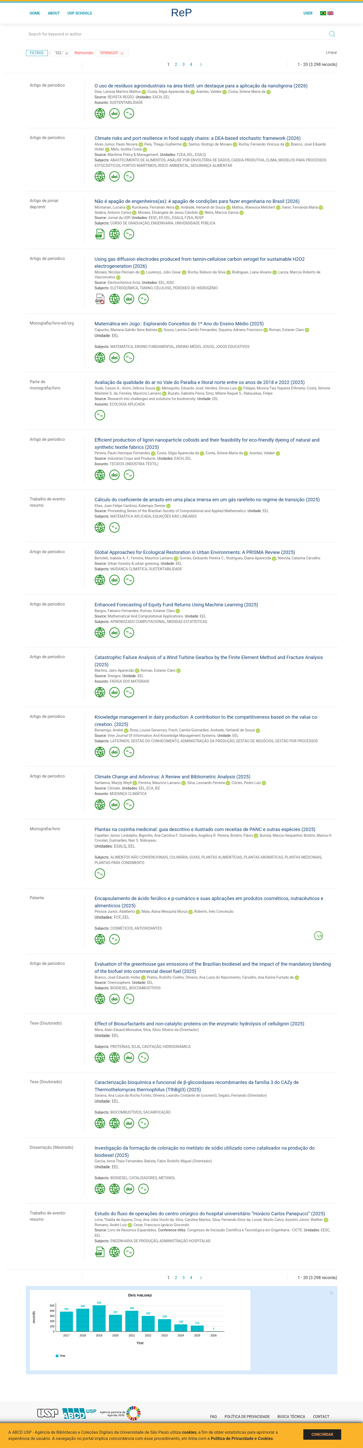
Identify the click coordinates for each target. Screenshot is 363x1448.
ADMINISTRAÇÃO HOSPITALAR (184, 1241)
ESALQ (200, 155)
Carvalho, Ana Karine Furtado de (268, 977)
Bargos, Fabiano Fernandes (117, 611)
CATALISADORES (143, 1178)
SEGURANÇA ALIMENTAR (211, 165)
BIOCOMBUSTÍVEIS (144, 988)
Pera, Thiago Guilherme (163, 144)
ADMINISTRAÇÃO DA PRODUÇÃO (207, 741)
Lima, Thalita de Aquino (114, 1220)
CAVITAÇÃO (151, 1047)
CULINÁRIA (178, 857)
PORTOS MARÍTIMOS (139, 165)
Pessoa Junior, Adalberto (115, 911)
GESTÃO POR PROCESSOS (296, 741)
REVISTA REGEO (121, 97)
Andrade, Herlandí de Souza (203, 207)
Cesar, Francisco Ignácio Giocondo (161, 1225)
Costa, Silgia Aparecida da (168, 92)
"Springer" (112, 53)
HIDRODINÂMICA (177, 1047)
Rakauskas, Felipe (258, 393)
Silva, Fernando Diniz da (231, 1220)
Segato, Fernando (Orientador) (242, 1095)
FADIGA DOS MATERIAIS (129, 681)
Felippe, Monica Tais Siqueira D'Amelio (274, 388)
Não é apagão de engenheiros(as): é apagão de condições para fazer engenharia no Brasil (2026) (197, 201)
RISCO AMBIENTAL (173, 165)
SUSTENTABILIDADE (126, 102)
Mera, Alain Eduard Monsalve (118, 1030)
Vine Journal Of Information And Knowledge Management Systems (162, 735)
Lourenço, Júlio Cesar (163, 272)
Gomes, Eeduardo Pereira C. (202, 558)
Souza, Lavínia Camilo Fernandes (190, 330)
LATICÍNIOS (119, 741)
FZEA (181, 155)
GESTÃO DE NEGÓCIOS (254, 741)
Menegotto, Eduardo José (182, 388)
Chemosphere (119, 982)
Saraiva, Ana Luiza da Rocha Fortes (123, 1095)
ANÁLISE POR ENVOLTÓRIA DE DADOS (198, 160)
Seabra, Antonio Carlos (113, 212)
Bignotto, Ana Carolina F (158, 835)
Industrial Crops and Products (132, 458)
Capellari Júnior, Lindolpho (116, 835)
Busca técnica (291, 1417)
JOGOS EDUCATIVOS (233, 347)
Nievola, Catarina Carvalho (299, 558)
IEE (157, 788)
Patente (37, 897)
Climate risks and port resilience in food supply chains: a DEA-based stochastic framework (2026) (198, 138)
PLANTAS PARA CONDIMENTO (120, 863)
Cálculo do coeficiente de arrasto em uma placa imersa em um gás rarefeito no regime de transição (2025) (207, 499)
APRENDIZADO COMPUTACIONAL (138, 622)
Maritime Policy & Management (133, 155)
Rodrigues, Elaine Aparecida (248, 558)
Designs (114, 676)
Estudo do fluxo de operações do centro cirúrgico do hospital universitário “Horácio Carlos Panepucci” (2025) (210, 1213)
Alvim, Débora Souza (138, 388)
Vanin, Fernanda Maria (300, 207)
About (54, 13)
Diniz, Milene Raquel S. (224, 393)
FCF (117, 917)
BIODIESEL (119, 988)
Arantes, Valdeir (209, 92)
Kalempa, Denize (152, 506)
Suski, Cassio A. (107, 388)
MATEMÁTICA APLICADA (130, 516)
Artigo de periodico (47, 85)
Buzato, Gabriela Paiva (186, 393)
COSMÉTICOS (121, 928)
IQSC (170, 282)
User (307, 13)
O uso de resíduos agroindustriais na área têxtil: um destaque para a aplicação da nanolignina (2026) (201, 85)
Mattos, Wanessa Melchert (253, 207)
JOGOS (208, 347)
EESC (153, 218)
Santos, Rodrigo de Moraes (210, 144)
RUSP (199, 218)
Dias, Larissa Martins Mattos (118, 92)
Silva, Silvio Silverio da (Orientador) (171, 1030)
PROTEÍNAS (120, 1047)
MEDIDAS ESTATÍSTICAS (187, 622)
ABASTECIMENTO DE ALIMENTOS (138, 160)
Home (35, 13)
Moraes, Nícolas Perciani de (117, 272)
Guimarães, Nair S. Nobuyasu (132, 840)
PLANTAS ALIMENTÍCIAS (221, 857)
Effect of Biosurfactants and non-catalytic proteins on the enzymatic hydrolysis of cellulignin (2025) (199, 1023)
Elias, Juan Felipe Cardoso (116, 506)
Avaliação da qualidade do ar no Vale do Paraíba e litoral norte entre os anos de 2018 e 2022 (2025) (200, 382)
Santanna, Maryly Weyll (113, 783)
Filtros (37, 53)
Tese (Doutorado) (46, 1023)
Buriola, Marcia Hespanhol (281, 835)
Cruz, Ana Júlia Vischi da (154, 1220)
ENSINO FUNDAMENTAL (154, 347)
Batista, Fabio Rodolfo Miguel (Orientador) (178, 1161)
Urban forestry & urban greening (133, 563)
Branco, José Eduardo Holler (117, 977)
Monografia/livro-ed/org (52, 323)
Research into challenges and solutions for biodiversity (151, 399)
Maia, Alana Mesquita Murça (165, 911)
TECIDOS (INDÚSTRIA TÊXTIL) (134, 464)
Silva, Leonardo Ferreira (206, 783)
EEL (166, 97)
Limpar (331, 52)
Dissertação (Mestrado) (51, 1147)
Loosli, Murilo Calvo (268, 1220)
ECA (150, 788)
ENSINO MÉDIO (188, 347)
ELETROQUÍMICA (124, 288)
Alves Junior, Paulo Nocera (116, 144)
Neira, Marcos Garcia (221, 212)
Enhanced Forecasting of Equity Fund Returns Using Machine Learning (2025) (176, 604)
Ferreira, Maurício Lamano (140, 393)
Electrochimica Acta (124, 282)
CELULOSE (162, 288)
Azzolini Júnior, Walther (304, 1220)
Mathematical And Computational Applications (145, 616)
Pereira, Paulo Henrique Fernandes (122, 453)
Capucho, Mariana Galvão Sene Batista (126, 330)
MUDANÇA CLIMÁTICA (128, 569)
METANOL (167, 1178)
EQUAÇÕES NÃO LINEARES (175, 516)
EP (161, 218)
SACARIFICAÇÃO (157, 1112)
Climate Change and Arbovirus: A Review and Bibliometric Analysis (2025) (173, 776)
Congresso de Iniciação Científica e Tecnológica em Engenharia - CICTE (244, 1230)
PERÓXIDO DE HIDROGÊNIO (195, 288)
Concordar (322, 1434)
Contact (321, 1417)
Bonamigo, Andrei (109, 730)
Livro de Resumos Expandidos (132, 1230)
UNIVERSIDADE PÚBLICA (195, 223)
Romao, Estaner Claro (286, 330)
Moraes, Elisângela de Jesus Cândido (168, 212)
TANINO (146, 288)
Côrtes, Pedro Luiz (246, 783)
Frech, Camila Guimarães (188, 730)
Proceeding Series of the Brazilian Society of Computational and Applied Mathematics (177, 511)
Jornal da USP (119, 218)
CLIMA (271, 160)
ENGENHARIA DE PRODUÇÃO (134, 1241)
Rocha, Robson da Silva (206, 272)
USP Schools (79, 13)
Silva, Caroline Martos (192, 1220)
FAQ (213, 1417)
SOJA (135, 1047)
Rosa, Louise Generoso (148, 730)
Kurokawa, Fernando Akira (153, 207)
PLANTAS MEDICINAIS (303, 857)
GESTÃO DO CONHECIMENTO (155, 741)
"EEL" (62, 53)
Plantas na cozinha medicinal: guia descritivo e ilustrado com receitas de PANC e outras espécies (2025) (205, 829)
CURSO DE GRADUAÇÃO (129, 223)
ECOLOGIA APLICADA (127, 404)
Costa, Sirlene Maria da (246, 92)
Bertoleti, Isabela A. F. (112, 558)
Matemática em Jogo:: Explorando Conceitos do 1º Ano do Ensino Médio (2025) (179, 323)
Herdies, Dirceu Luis (221, 388)
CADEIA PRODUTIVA (247, 160)
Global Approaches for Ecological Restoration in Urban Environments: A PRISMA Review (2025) (195, 552)
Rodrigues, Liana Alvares (252, 272)
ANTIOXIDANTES (148, 928)
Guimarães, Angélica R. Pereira (204, 835)
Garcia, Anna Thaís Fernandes (119, 1161)
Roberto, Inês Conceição (214, 911)
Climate (114, 788)
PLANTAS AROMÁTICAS (263, 857)
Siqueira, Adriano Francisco (240, 330)
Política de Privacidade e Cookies (242, 1438)
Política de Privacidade (247, 1417)
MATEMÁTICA (121, 347)
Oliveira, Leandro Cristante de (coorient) (185, 1095)
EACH (157, 97)
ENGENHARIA (162, 223)
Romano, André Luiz (111, 1225)
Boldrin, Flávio (241, 835)
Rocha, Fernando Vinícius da (261, 144)
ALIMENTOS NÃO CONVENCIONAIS (139, 857)
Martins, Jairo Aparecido (114, 670)
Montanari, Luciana (110, 207)
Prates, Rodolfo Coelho (165, 977)
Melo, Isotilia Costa (126, 149)
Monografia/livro (45, 828)
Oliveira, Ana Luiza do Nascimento (213, 977)
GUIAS (194, 857)
